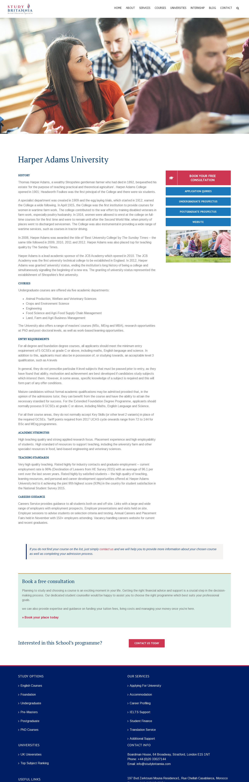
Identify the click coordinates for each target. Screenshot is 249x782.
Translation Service (143, 729)
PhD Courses (29, 729)
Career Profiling (140, 703)
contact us (106, 549)
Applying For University (145, 685)
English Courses (31, 685)
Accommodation (141, 694)
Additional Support (142, 738)
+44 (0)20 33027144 (152, 759)
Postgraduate (29, 721)
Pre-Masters (29, 712)
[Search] (237, 7)
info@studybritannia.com (154, 764)
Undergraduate (30, 703)
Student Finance (141, 721)
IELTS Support (140, 712)
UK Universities (31, 754)
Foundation (28, 694)
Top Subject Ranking (34, 763)
